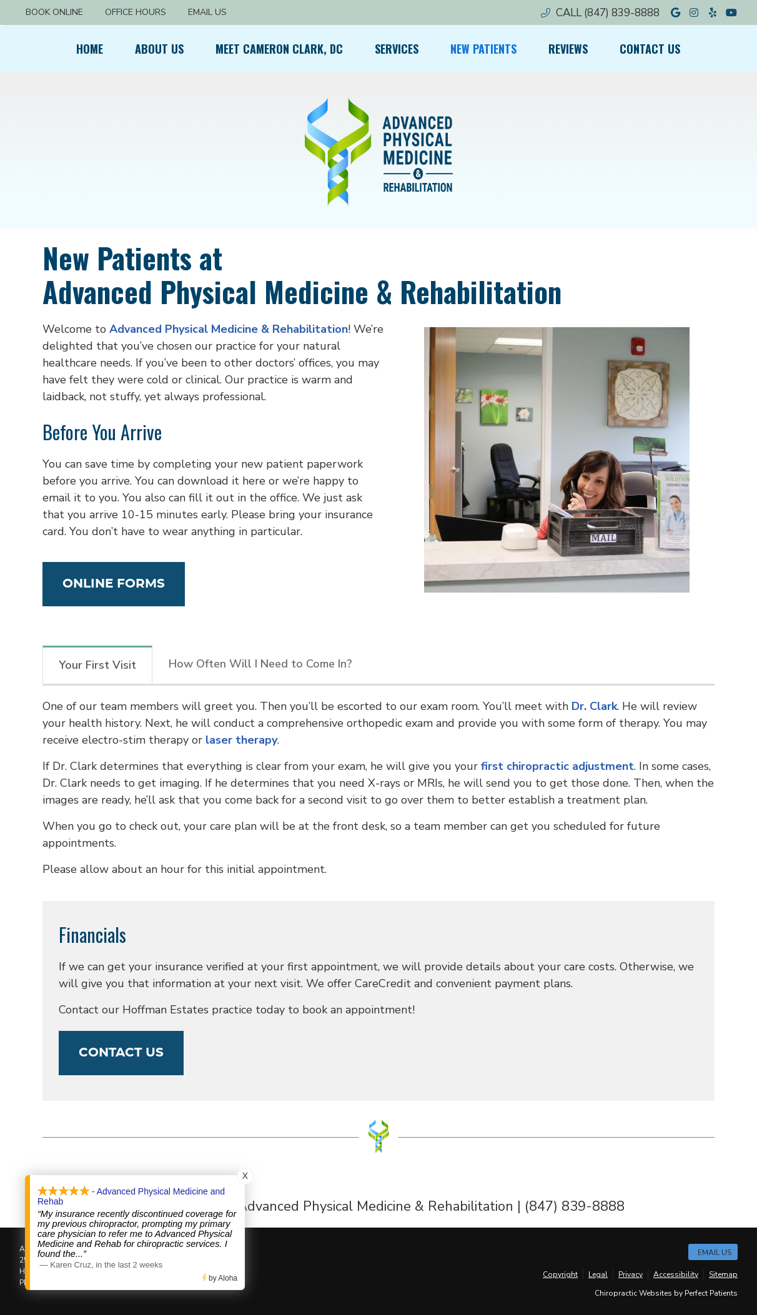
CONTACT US (121, 1053)
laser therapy (241, 739)
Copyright (560, 1274)
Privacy (630, 1274)
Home (89, 49)
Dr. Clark (594, 706)
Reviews (568, 49)
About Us (159, 49)
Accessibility (675, 1274)
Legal (598, 1274)
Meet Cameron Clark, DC (279, 49)
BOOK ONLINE (54, 12)
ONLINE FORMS (113, 584)
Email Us (207, 12)
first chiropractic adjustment (557, 766)
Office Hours (135, 12)
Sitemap (723, 1274)
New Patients (483, 49)
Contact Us (650, 49)
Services (396, 49)
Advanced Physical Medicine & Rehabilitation (228, 329)
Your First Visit (97, 665)
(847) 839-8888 (622, 13)
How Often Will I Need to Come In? (260, 663)
